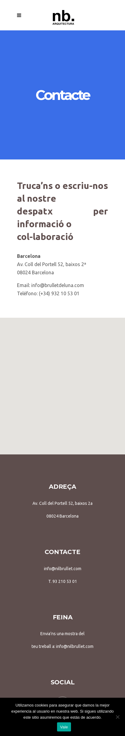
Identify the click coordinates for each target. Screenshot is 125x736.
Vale (64, 727)
